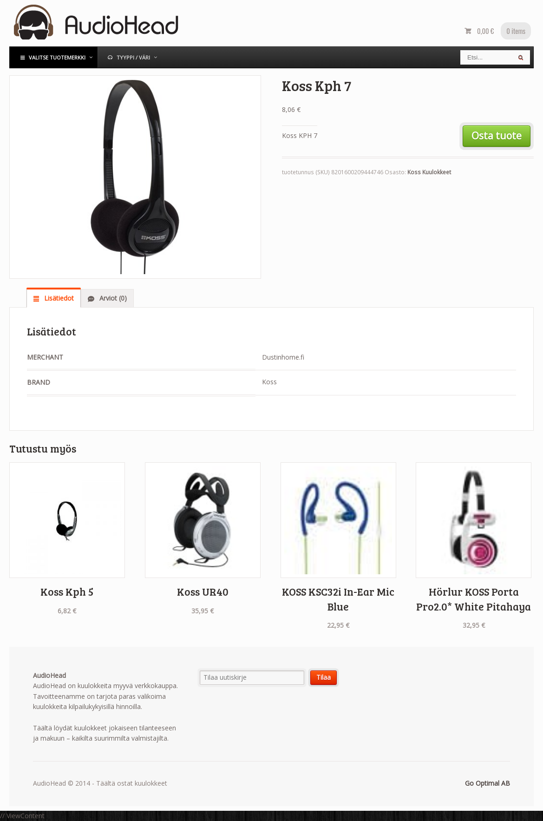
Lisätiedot (58, 298)
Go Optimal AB (487, 783)
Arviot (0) (112, 298)
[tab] (53, 298)
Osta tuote (496, 135)
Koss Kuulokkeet (429, 172)
